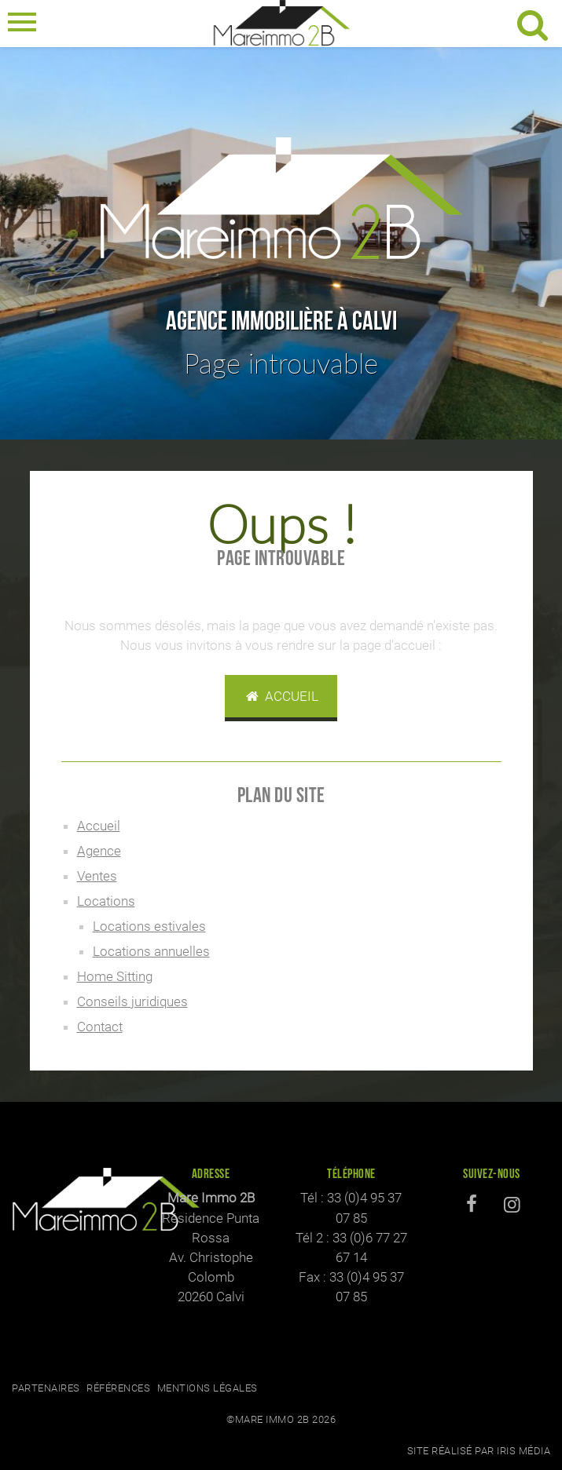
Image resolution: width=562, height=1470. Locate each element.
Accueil (281, 696)
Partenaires (46, 1388)
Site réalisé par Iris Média (479, 1451)
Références (118, 1388)
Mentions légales (207, 1388)
